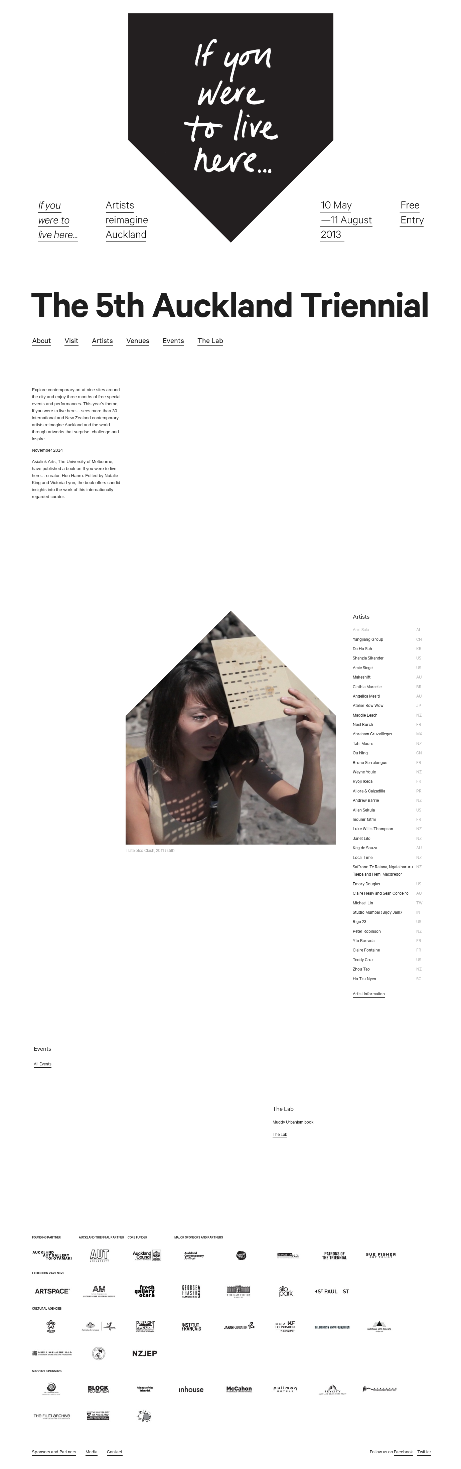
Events (173, 340)
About (41, 340)
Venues (137, 340)
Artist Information (368, 993)
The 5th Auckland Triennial (229, 303)
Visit (71, 340)
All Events (42, 1063)
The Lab (210, 340)
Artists (102, 340)
